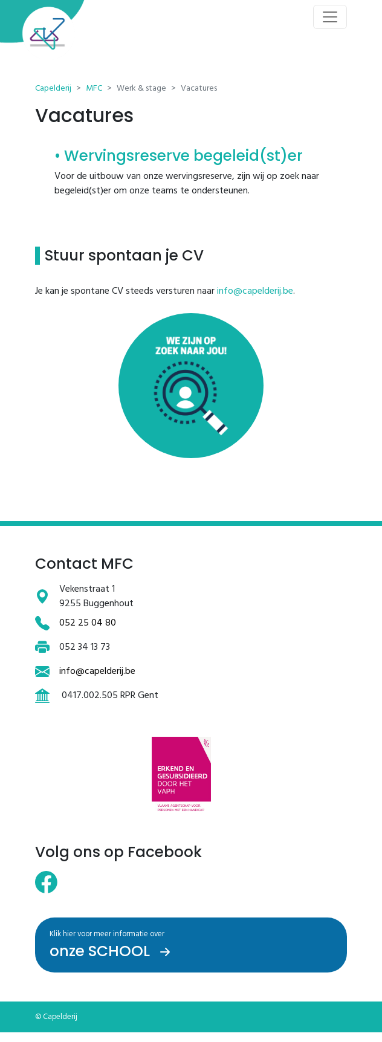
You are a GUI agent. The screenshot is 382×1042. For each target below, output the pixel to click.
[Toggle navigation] (330, 17)
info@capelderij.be (255, 291)
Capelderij (53, 88)
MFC (94, 88)
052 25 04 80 (87, 623)
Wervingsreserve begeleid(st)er (183, 155)
